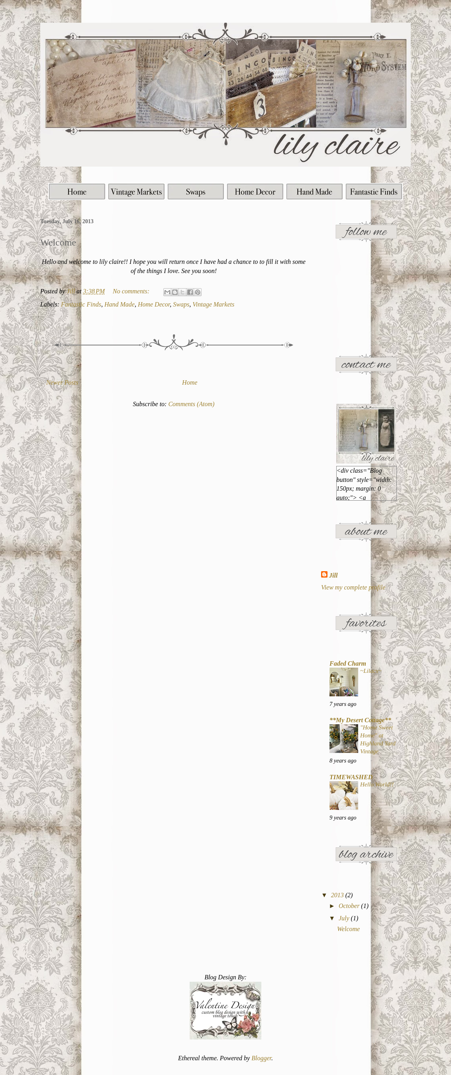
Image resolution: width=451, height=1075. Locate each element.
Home (189, 382)
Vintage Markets (213, 304)
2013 (338, 895)
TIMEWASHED (351, 777)
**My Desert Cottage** (360, 720)
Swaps (181, 304)
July (345, 918)
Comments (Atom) (191, 404)
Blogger (261, 1058)
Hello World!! (377, 784)
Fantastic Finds (81, 304)
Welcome (58, 242)
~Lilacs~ (371, 670)
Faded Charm (347, 663)
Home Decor (154, 304)
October (350, 905)
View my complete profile (353, 587)
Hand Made (119, 304)
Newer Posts (62, 382)
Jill (333, 575)
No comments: (132, 291)
